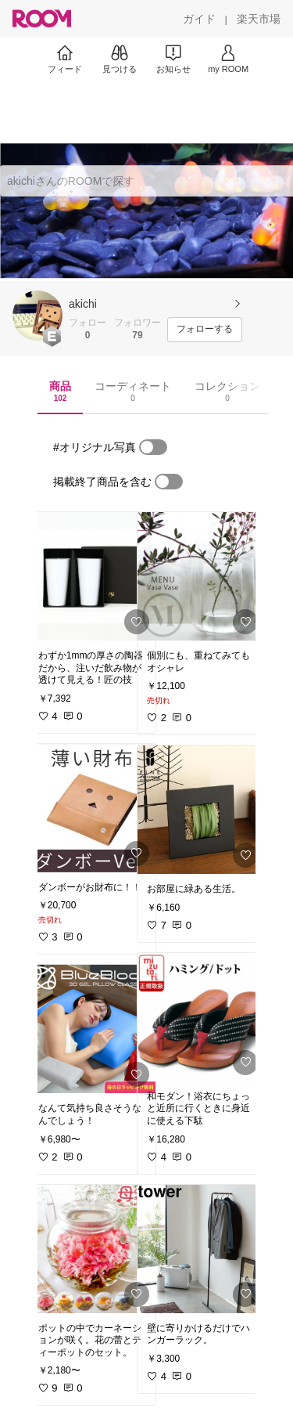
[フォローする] (204, 329)
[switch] (153, 447)
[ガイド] (199, 19)
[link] (92, 576)
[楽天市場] (258, 19)
